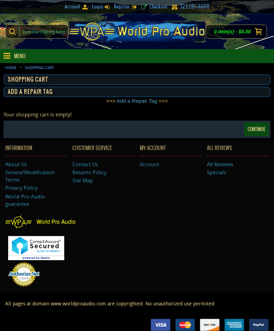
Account (149, 164)
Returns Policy (89, 172)
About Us (16, 164)
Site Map (82, 180)
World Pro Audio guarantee (25, 200)
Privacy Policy (21, 187)
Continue (256, 129)
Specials (216, 172)
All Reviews (220, 164)
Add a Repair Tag (137, 101)
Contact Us (85, 164)
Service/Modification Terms (29, 176)
